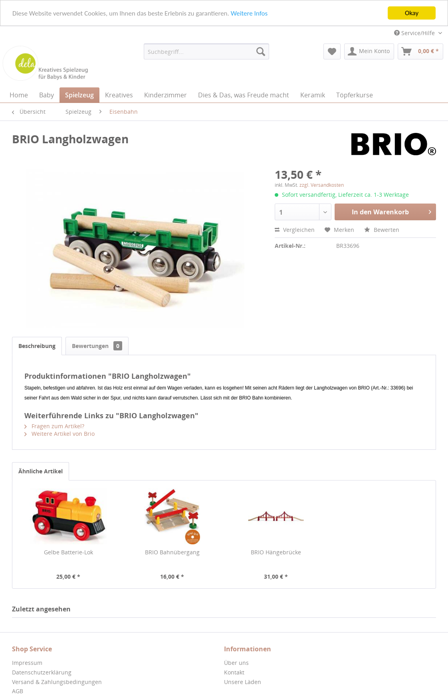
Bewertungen (97, 345)
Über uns (236, 662)
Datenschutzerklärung (41, 672)
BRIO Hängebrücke (276, 552)
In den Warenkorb (391, 211)
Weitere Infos (249, 13)
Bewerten (381, 229)
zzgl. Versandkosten (321, 185)
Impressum (27, 662)
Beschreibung (37, 346)
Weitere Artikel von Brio (59, 433)
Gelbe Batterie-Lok (68, 552)
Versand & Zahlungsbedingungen (57, 682)
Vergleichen (295, 229)
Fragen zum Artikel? (54, 426)
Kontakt (234, 672)
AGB (17, 691)
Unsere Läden (242, 682)
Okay (411, 13)
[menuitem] (206, 51)
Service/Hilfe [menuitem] (415, 33)
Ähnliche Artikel (40, 471)
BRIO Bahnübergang (172, 552)
